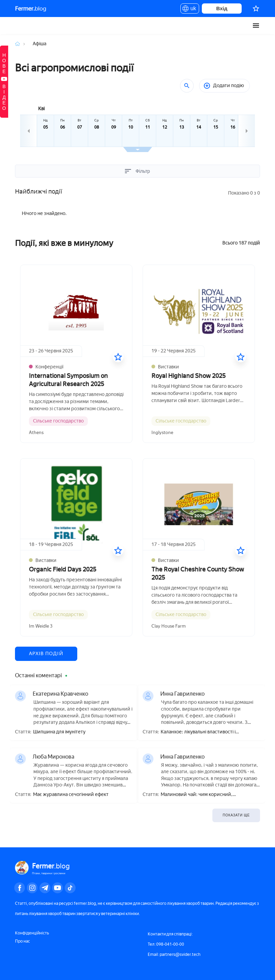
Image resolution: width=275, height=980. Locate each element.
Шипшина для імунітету (59, 732)
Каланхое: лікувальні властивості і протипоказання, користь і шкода (198, 732)
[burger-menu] (256, 25)
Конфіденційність (32, 933)
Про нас (22, 941)
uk (189, 9)
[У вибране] (118, 356)
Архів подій (46, 654)
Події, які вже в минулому (64, 243)
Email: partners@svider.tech (174, 954)
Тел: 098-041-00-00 (166, 944)
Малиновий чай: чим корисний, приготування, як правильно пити (198, 795)
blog (30, 8)
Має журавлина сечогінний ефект (71, 794)
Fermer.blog (21, 25)
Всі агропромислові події (74, 68)
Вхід (221, 8)
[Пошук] (187, 86)
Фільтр (137, 171)
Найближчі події (38, 191)
